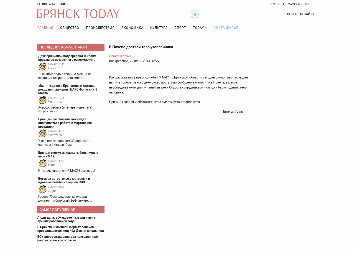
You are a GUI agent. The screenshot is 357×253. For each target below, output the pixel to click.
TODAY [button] (198, 28)
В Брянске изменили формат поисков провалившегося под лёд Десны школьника (70, 229)
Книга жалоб (226, 28)
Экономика (132, 28)
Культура (159, 28)
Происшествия (100, 28)
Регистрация (46, 4)
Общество (69, 28)
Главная (45, 28)
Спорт (180, 28)
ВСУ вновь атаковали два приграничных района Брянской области (67, 238)
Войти (64, 4)
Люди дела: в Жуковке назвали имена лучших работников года (66, 219)
